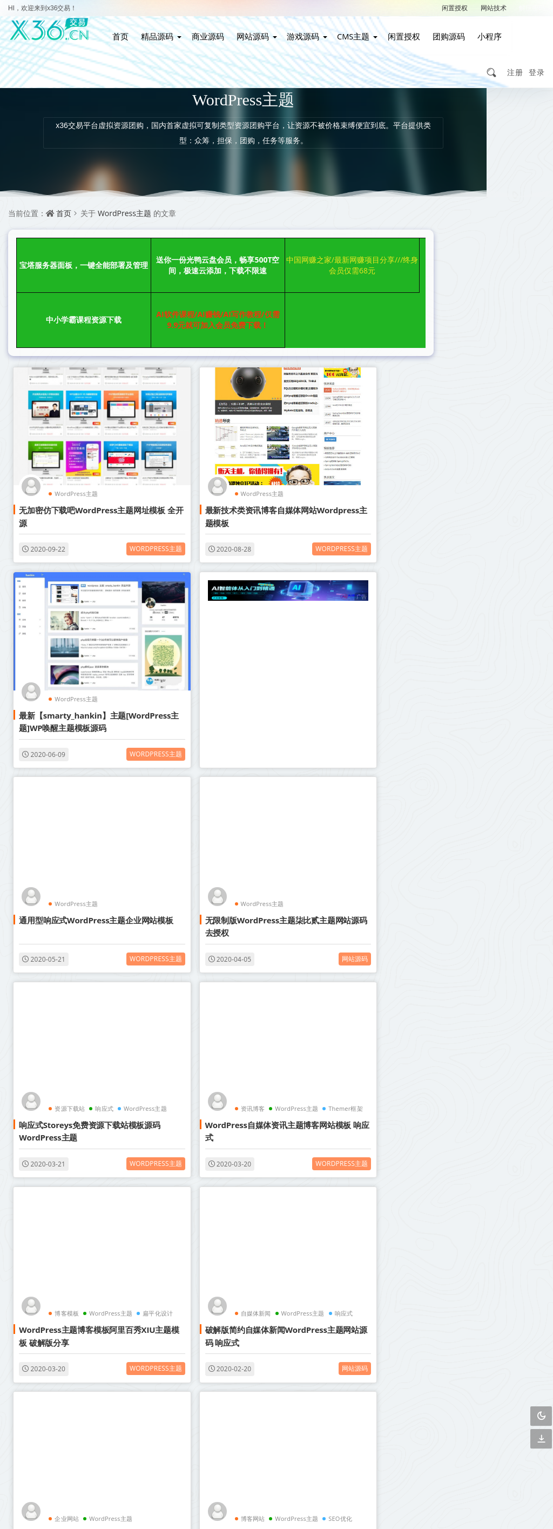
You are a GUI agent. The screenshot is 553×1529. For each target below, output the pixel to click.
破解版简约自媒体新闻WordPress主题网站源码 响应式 (68, 966)
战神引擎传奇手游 (439, 895)
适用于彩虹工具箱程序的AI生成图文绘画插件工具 (475, 351)
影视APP (514, 825)
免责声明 (279, 1367)
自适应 (476, 732)
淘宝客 (112, 1114)
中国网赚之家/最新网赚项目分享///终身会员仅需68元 (251, 247)
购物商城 (438, 825)
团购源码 (443, 31)
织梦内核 (476, 849)
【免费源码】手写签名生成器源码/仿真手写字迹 (476, 477)
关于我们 (331, 1347)
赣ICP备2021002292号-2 (218, 1504)
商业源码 (210, 31)
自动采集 (476, 802)
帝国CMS (438, 849)
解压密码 (532, 7)
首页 (126, 31)
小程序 (482, 31)
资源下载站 (65, 760)
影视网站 (438, 756)
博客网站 (327, 937)
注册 (515, 62)
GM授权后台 (478, 872)
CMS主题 (350, 31)
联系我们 (279, 1347)
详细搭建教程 (478, 895)
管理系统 (515, 802)
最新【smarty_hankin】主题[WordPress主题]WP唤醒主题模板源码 (333, 445)
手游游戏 (515, 849)
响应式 (99, 760)
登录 (537, 62)
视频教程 (476, 825)
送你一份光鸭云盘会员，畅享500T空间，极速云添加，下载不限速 (157, 247)
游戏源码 (302, 31)
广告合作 (227, 1367)
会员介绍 (227, 1347)
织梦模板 (438, 732)
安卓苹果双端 (516, 872)
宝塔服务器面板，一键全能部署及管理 (63, 247)
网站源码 (253, 31)
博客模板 (327, 760)
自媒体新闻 (65, 937)
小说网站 (438, 779)
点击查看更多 (204, 1226)
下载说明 (331, 1367)
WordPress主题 (124, 203)
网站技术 (494, 7)
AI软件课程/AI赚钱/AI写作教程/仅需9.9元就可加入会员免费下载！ (63, 285)
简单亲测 (438, 918)
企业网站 (194, 937)
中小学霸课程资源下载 (344, 247)
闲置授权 (455, 7)
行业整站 (515, 895)
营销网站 (515, 779)
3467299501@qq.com (452, 1461)
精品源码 (161, 31)
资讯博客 (194, 760)
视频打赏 (476, 779)
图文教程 (438, 872)
